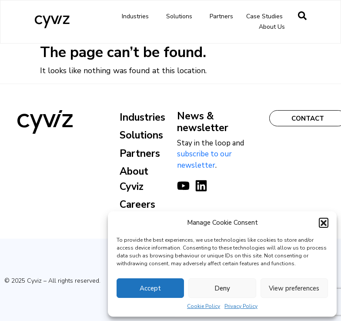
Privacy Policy (240, 306)
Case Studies (264, 16)
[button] (323, 222)
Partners (221, 16)
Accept (150, 288)
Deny (222, 288)
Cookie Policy (203, 306)
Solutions (181, 16)
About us (274, 27)
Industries (137, 16)
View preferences (294, 288)
